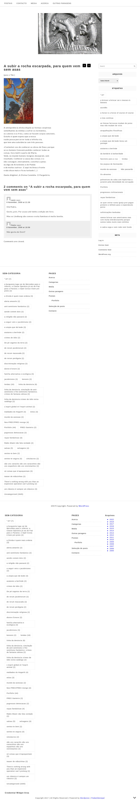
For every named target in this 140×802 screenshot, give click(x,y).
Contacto (21, 3)
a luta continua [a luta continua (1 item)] (106, 118)
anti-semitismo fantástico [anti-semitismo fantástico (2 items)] (16, 306)
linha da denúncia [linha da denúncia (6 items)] (28, 384)
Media (34, 3)
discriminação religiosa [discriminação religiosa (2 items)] (16, 364)
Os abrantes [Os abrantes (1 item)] (105, 174)
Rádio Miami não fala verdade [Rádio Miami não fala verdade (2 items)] (19, 443)
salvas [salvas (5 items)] (8, 448)
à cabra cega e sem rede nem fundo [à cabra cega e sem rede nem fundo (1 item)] (116, 227)
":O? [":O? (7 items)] (7, 279)
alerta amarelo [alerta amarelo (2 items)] (12, 301)
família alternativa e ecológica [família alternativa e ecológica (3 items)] (19, 374)
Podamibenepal (98, 798)
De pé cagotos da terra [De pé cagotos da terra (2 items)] (16, 343)
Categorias (53, 282)
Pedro (13, 225)
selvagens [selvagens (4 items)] (23, 448)
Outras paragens (62, 3)
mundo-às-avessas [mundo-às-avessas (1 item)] (108, 169)
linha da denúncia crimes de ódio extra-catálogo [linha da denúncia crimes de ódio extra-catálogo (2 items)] (21, 400)
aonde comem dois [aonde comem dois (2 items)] (14, 312)
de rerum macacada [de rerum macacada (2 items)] (14, 353)
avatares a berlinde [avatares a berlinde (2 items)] (14, 332)
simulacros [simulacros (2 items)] (32, 459)
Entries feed (104, 245)
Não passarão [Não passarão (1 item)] (127, 169)
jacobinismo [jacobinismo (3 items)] (11, 379)
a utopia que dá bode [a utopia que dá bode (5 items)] (109, 136)
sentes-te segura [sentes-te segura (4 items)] (13, 459)
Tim (12, 75)
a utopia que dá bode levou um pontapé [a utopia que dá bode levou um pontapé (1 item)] (113, 142)
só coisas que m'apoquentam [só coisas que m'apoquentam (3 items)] (18, 471)
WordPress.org (105, 254)
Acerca (45, 3)
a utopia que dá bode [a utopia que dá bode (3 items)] (15, 327)
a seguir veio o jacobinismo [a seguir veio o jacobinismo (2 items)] (17, 322)
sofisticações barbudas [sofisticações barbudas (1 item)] (110, 212)
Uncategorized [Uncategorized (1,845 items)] (13, 494)
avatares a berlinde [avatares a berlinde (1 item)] (108, 148)
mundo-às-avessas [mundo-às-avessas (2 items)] (14, 417)
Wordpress (84, 798)
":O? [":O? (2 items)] (102, 95)
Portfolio (55, 300)
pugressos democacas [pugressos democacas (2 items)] (15, 433)
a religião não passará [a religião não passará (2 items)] (15, 317)
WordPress (84, 506)
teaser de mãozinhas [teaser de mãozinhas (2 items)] (15, 476)
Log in (101, 240)
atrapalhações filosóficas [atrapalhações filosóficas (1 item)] (111, 131)
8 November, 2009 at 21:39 (18, 202)
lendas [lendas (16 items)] (9, 384)
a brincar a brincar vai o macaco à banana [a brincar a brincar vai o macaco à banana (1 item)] (115, 101)
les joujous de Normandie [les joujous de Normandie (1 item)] (111, 164)
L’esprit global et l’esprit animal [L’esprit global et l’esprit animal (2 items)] (19, 407)
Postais (8, 3)
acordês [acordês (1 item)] (103, 108)
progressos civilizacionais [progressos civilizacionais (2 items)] (111, 192)
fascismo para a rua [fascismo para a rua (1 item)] (109, 159)
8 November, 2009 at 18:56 (18, 227)
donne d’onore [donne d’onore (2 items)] (12, 369)
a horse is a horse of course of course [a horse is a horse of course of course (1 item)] (117, 113)
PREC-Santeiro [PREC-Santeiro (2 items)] (28, 427)
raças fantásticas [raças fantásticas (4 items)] (13, 438)
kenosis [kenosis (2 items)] (27, 379)
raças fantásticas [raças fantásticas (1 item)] (107, 197)
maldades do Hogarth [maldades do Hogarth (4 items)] (15, 412)
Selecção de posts (57, 306)
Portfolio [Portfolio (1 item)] (104, 187)
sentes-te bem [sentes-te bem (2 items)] (12, 453)
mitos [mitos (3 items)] (34, 412)
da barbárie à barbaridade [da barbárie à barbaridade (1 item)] (111, 154)
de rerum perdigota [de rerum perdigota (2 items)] (14, 358)
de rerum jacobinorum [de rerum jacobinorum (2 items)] (15, 348)
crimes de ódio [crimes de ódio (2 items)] (12, 338)
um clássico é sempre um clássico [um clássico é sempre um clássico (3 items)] (20, 489)
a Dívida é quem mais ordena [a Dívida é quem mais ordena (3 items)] (18, 296)
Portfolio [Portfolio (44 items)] (10, 427)
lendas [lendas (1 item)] (125, 159)
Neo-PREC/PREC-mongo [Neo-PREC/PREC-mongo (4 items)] (16, 422)
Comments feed (105, 250)
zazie (13, 200)
